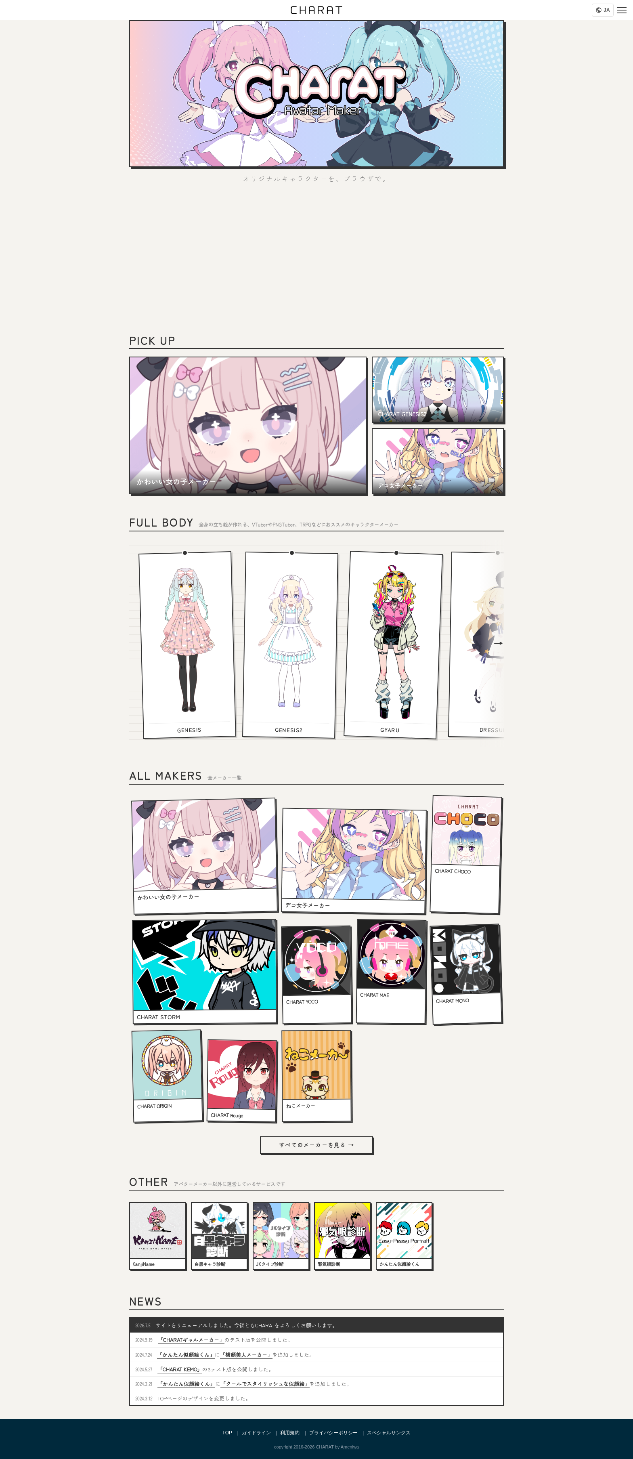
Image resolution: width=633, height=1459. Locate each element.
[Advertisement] (316, 262)
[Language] (603, 10)
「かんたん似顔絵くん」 (186, 1354)
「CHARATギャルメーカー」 (191, 1340)
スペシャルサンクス (389, 1433)
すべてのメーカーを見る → (316, 1145)
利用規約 (290, 1433)
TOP (227, 1433)
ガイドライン (256, 1433)
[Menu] (621, 10)
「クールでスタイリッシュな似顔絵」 (265, 1384)
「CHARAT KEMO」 (179, 1369)
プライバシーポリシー (333, 1433)
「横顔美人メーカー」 (246, 1354)
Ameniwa (350, 1446)
